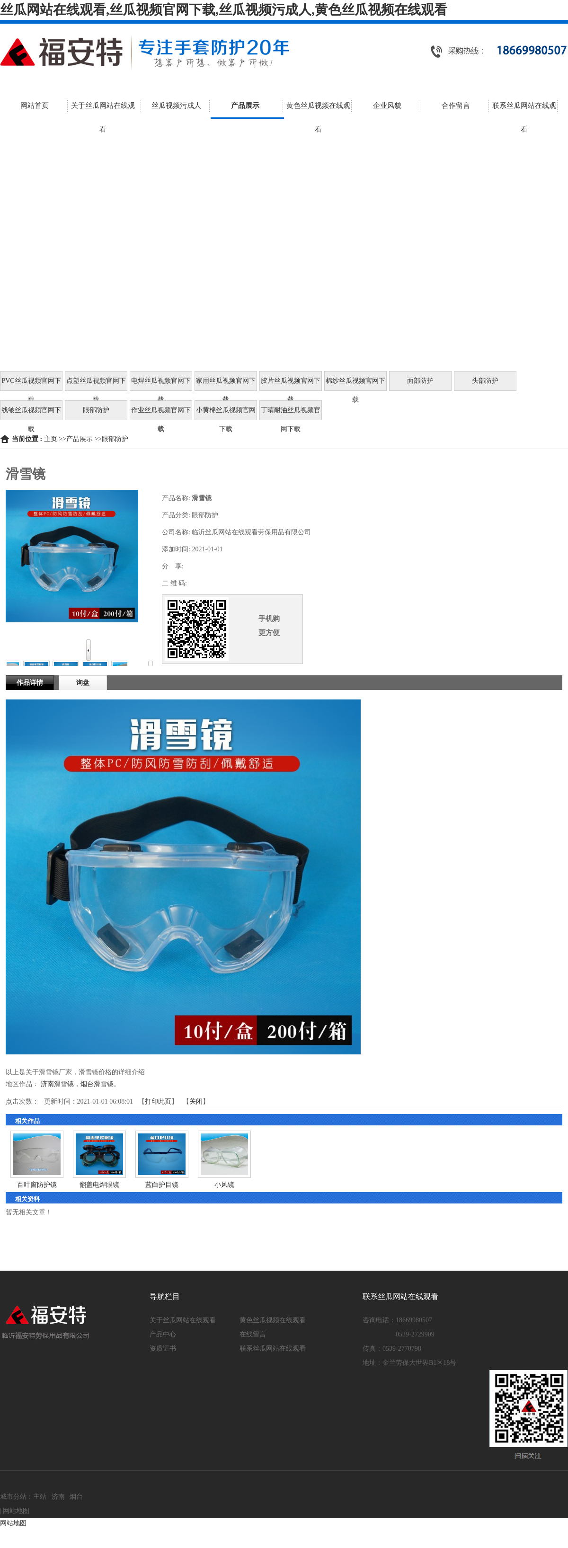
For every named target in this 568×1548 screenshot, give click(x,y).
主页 (50, 438)
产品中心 (163, 1334)
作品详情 (30, 682)
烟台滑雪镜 (97, 1084)
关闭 (196, 1101)
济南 (58, 1496)
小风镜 (224, 1184)
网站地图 (16, 1510)
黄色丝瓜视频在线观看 (273, 1320)
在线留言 (253, 1334)
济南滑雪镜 (57, 1084)
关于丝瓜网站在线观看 (183, 1320)
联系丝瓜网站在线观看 (273, 1348)
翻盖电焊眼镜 (99, 1184)
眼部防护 (115, 438)
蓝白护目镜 (161, 1184)
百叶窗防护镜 (37, 1184)
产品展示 (79, 438)
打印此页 (158, 1101)
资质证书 (163, 1348)
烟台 (76, 1496)
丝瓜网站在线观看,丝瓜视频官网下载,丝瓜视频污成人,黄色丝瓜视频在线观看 (223, 9)
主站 (39, 1496)
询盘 (82, 682)
